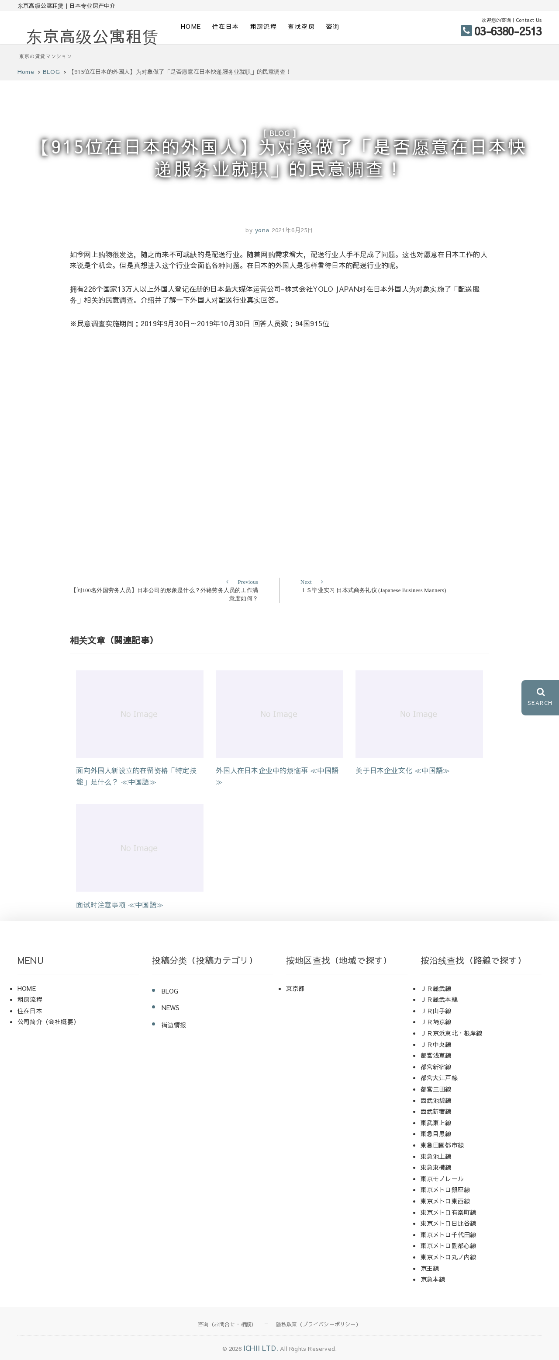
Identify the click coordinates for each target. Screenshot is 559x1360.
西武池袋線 (436, 1100)
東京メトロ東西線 (445, 1200)
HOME (191, 26)
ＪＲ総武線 (436, 988)
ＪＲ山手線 (436, 1010)
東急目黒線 (436, 1133)
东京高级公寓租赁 (92, 35)
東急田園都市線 (442, 1144)
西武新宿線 (436, 1111)
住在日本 (225, 26)
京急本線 (433, 1279)
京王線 (430, 1268)
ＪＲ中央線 (436, 1044)
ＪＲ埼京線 (436, 1021)
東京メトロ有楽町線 (448, 1212)
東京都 (295, 988)
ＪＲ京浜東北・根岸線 (452, 1033)
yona (261, 230)
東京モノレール (442, 1178)
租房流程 (263, 26)
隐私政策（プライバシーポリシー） (318, 1324)
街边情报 (174, 1024)
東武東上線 (436, 1122)
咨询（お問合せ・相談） (227, 1324)
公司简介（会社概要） (48, 1021)
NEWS (171, 1007)
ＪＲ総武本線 (439, 999)
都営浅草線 (436, 1055)
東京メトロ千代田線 (448, 1234)
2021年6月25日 (293, 230)
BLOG (279, 133)
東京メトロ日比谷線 (448, 1223)
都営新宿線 (436, 1066)
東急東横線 (436, 1167)
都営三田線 (436, 1089)
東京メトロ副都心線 (448, 1245)
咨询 (332, 26)
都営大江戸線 (439, 1077)
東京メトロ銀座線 (445, 1189)
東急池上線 (436, 1156)
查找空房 (301, 26)
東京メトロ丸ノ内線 (448, 1256)
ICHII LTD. (260, 1348)
